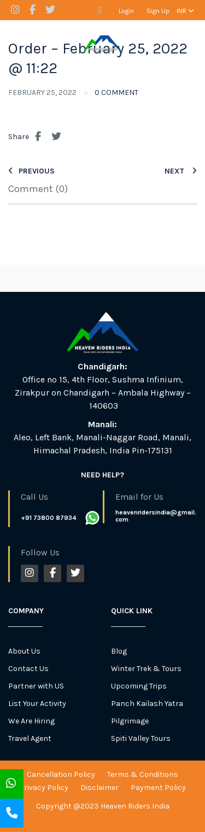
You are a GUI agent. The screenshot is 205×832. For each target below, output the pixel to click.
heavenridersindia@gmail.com (155, 515)
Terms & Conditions (142, 774)
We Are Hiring (31, 721)
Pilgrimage (130, 721)
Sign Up (158, 11)
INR (185, 11)
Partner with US (36, 686)
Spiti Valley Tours (141, 738)
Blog (119, 651)
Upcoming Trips (139, 686)
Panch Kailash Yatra (147, 703)
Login (126, 11)
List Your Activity (37, 703)
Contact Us (28, 668)
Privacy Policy (43, 787)
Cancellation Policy (61, 774)
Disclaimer (99, 787)
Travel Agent (29, 738)
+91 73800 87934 (49, 518)
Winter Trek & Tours (146, 668)
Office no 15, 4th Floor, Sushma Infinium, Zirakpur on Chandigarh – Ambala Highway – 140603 (103, 392)
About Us (24, 651)
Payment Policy (158, 787)
